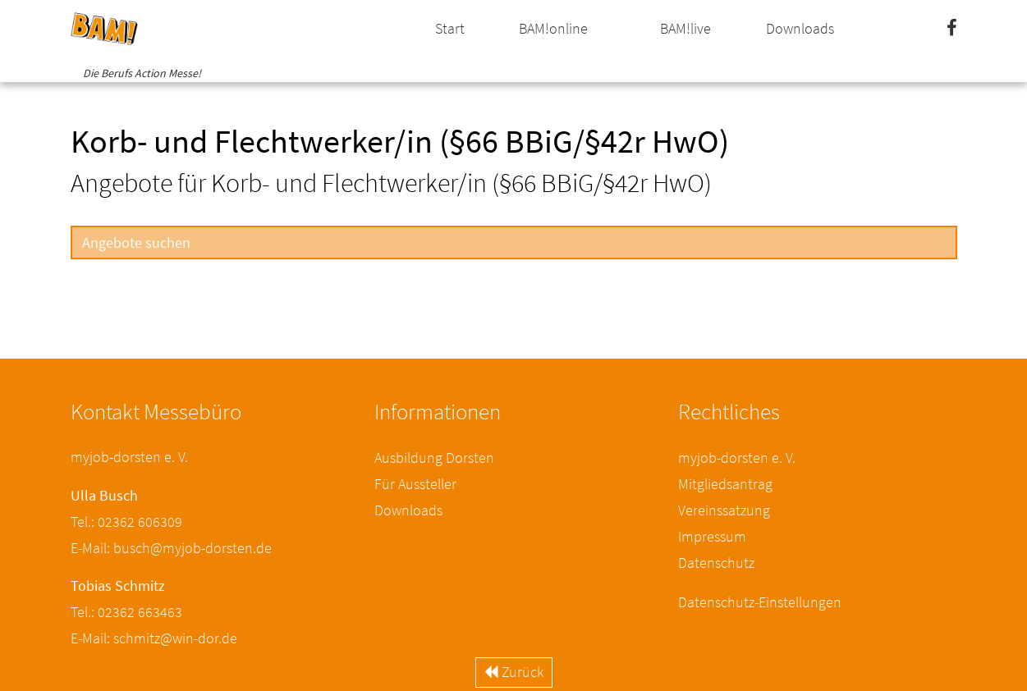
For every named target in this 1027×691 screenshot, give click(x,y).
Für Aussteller (415, 483)
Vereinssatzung (724, 510)
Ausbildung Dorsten (434, 457)
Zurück (513, 671)
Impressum (712, 536)
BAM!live (685, 28)
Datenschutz (716, 562)
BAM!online (553, 28)
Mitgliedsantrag (725, 483)
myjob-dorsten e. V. (736, 457)
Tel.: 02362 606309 (126, 521)
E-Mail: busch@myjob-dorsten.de (171, 547)
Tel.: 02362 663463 (126, 611)
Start (450, 28)
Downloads (800, 28)
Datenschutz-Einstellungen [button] (759, 602)
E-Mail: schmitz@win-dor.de (154, 638)
